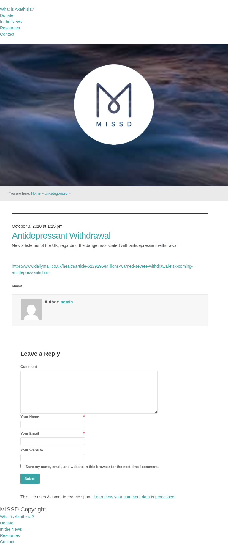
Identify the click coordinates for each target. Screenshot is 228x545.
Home (36, 193)
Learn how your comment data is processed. (134, 496)
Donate (6, 15)
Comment (28, 367)
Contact (7, 34)
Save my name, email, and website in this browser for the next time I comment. (92, 467)
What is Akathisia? (17, 9)
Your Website (31, 450)
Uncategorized (56, 193)
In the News (11, 21)
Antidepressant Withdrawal (61, 235)
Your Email (29, 433)
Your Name (29, 417)
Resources (10, 28)
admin (67, 302)
